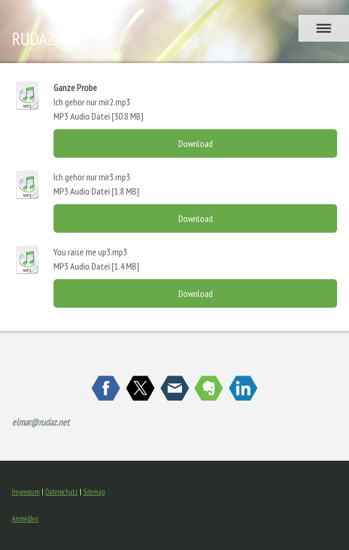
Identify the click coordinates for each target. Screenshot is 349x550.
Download (195, 143)
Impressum (26, 492)
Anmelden (25, 519)
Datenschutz (61, 492)
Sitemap (94, 492)
